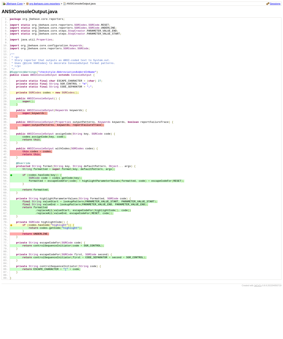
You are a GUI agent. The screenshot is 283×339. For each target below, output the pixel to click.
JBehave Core (14, 3)
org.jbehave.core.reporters (44, 3)
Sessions (275, 3)
